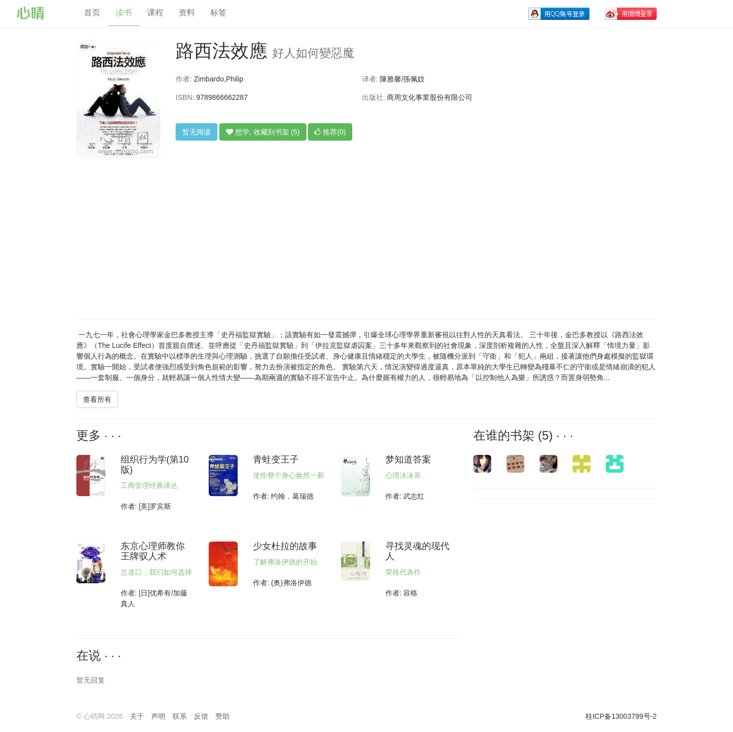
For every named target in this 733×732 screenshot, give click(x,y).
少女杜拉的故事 (285, 546)
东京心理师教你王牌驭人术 (153, 551)
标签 (218, 12)
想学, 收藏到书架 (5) (263, 132)
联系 (180, 716)
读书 (124, 12)
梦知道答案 (408, 459)
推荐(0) (330, 132)
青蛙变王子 (276, 459)
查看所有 (97, 399)
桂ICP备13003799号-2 (621, 716)
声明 (158, 716)
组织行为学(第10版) (155, 464)
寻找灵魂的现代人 (417, 551)
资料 (187, 12)
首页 (92, 12)
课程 (155, 12)
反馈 (201, 716)
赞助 (222, 716)
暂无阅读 (196, 132)
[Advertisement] (354, 232)
